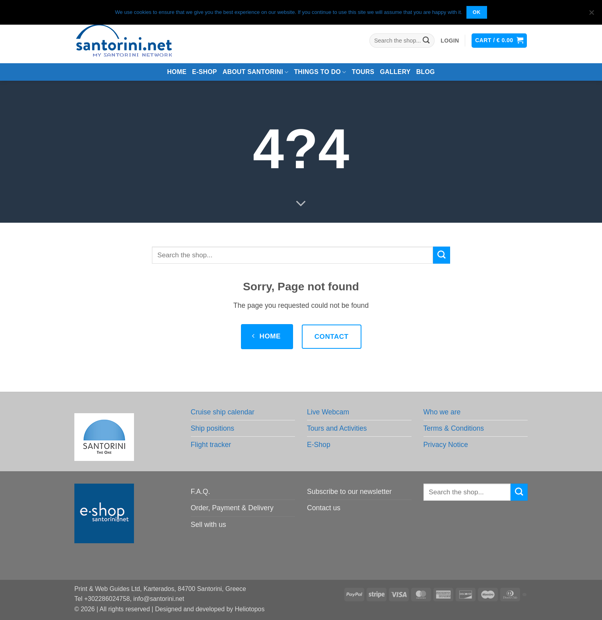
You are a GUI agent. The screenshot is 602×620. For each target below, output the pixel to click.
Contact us (323, 508)
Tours (363, 71)
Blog (425, 71)
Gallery (395, 71)
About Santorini (256, 72)
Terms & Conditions (453, 428)
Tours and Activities (337, 428)
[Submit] (426, 40)
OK (477, 12)
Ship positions (213, 428)
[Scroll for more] (301, 204)
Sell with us (208, 525)
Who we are (442, 412)
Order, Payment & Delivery (232, 508)
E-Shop (318, 445)
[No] (591, 14)
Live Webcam (328, 412)
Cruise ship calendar (222, 412)
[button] (450, 40)
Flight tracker (211, 445)
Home (176, 71)
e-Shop (204, 71)
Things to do (320, 72)
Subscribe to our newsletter (349, 492)
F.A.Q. (200, 492)
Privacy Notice (445, 445)
